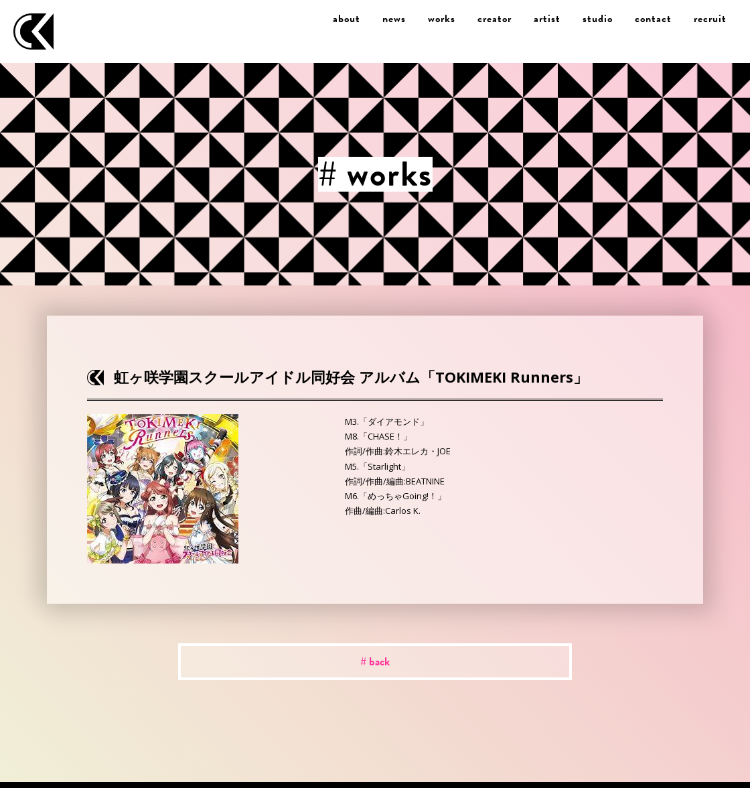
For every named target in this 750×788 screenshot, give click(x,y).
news (394, 18)
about (346, 18)
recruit (710, 18)
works (441, 18)
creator (494, 18)
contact (653, 18)
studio (598, 18)
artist (547, 18)
